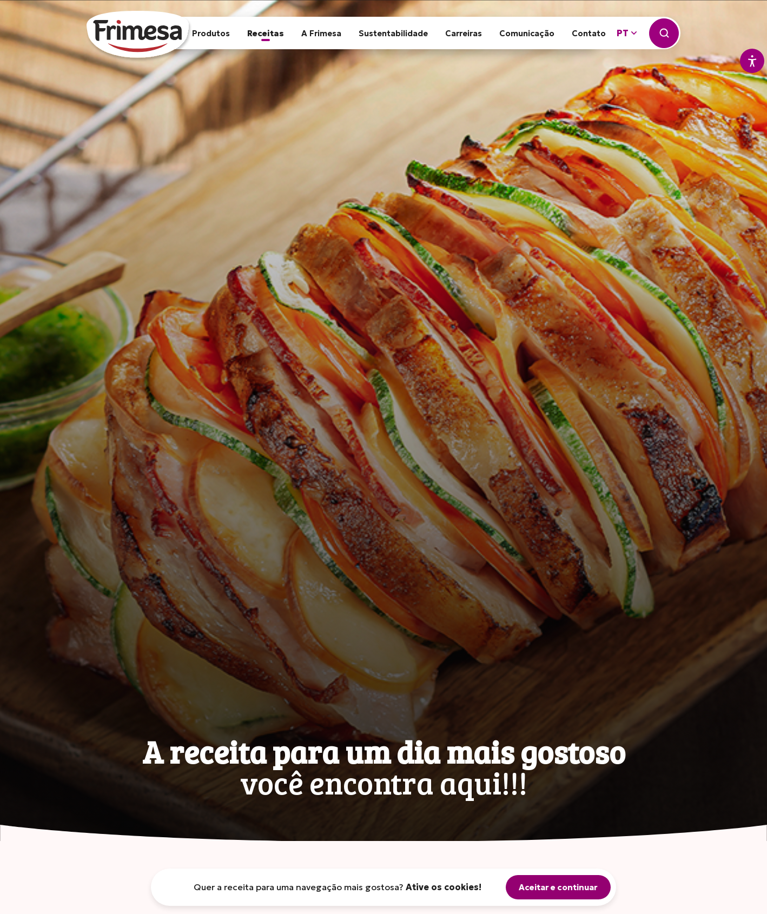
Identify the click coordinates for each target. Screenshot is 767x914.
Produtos (211, 33)
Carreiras (463, 33)
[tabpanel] (383, 420)
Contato (589, 33)
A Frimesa (321, 33)
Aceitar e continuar (558, 887)
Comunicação (526, 33)
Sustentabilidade (393, 33)
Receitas (265, 33)
